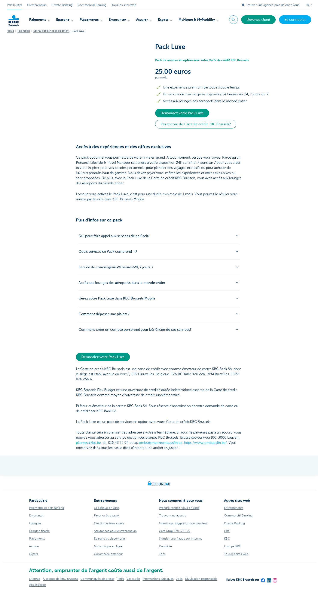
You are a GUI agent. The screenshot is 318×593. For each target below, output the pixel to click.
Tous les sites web (123, 5)
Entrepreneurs (36, 5)
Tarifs (120, 578)
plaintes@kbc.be (88, 443)
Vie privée (133, 578)
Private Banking (62, 5)
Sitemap (34, 578)
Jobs (179, 578)
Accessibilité (37, 584)
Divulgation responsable (201, 578)
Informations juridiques (158, 578)
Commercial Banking (92, 5)
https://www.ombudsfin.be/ (205, 443)
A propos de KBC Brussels (60, 578)
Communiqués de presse (97, 578)
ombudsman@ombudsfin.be (160, 443)
